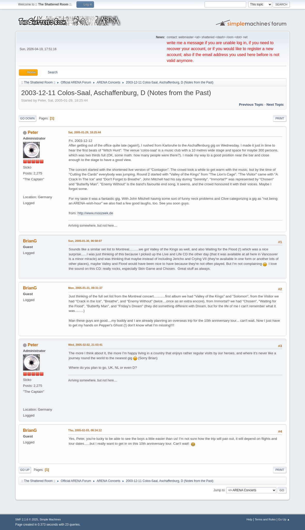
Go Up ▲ (284, 519)
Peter (33, 132)
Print (279, 118)
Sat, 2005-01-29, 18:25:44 (84, 132)
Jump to (219, 490)
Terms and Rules (265, 519)
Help (249, 519)
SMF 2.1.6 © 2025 (26, 519)
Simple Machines (50, 519)
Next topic (275, 104)
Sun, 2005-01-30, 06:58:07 (85, 240)
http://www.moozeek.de (95, 213)
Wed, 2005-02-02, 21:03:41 (85, 344)
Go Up (24, 469)
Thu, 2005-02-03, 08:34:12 (85, 430)
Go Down (27, 118)
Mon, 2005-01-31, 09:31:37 (85, 287)
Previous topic (251, 104)
